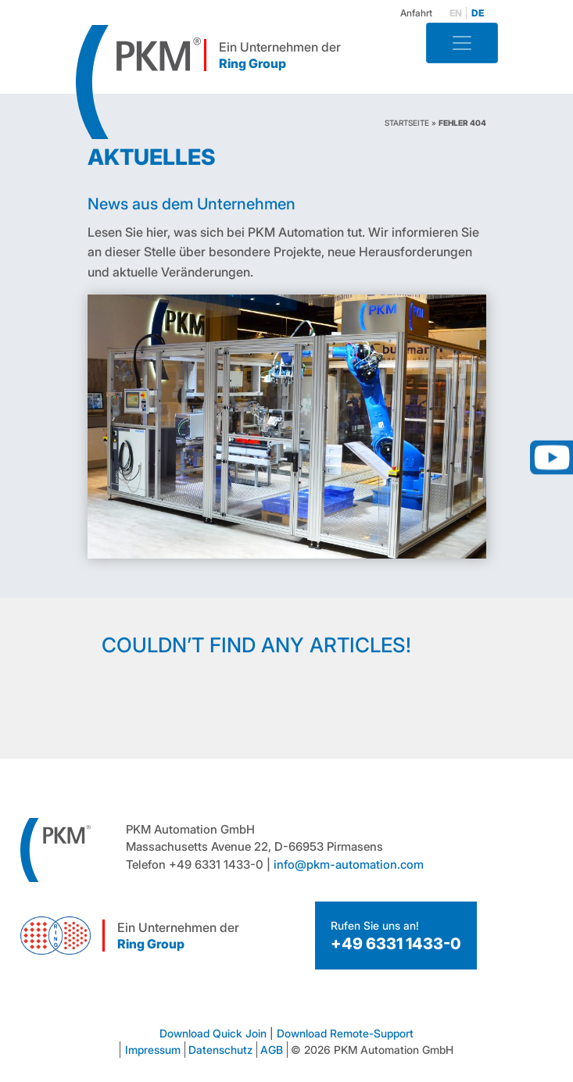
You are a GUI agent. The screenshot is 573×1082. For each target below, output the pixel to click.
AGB (271, 1049)
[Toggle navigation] (462, 43)
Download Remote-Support (345, 1033)
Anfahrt (416, 13)
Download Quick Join (213, 1033)
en (455, 13)
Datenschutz (220, 1049)
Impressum (153, 1049)
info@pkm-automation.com (349, 864)
